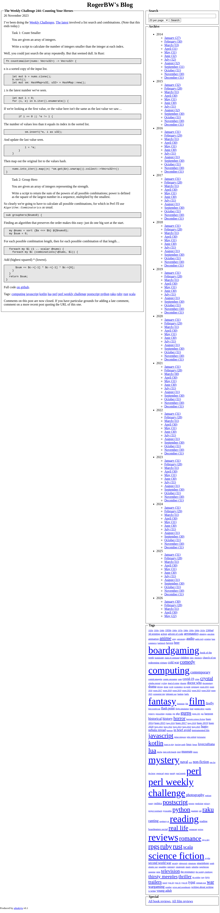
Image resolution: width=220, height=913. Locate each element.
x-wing (152, 890)
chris (192, 658)
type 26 (171, 883)
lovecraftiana (206, 744)
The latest (62, 22)
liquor (194, 744)
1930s (156, 630)
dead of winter (173, 683)
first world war (154, 709)
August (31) (172, 157)
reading (184, 818)
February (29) (173, 135)
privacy (207, 803)
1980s (185, 630)
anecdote (211, 634)
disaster (183, 683)
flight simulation (182, 709)
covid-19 (188, 679)
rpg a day (205, 840)
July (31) (170, 106)
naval (184, 762)
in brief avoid (182, 730)
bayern (169, 642)
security (175, 863)
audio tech (199, 639)
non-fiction (201, 762)
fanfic (186, 694)
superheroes (204, 867)
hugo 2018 (191, 723)
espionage (195, 687)
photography (195, 795)
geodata (168, 714)
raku (113, 308)
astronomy (181, 639)
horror (179, 718)
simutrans (192, 863)
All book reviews (159, 901)
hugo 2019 (202, 722)
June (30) (170, 103)
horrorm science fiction (195, 719)
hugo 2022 (168, 727)
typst (191, 882)
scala (132, 308)
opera (167, 773)
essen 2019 (176, 690)
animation (153, 638)
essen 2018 (167, 690)
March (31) (171, 92)
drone (166, 687)
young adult (164, 890)
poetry (151, 803)
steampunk (180, 867)
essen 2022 (186, 690)
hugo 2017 (181, 722)
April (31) (170, 48)
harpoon (209, 713)
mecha (159, 752)
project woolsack (155, 811)
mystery (163, 759)
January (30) (172, 601)
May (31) (170, 52)
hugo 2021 (158, 727)
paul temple (181, 773)
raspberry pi (164, 821)
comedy (187, 661)
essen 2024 (206, 690)
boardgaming (173, 650)
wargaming (156, 887)
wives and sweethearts (181, 887)
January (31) (172, 131)
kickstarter (201, 737)
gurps (186, 712)
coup (180, 679)
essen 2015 (204, 687)
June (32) (170, 56)
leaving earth (180, 744)
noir (190, 762)
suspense (152, 872)
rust (125, 308)
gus (202, 714)
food (191, 709)
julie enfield (191, 737)
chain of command (172, 658)
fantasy (162, 701)
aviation (207, 639)
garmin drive (199, 709)
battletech (161, 643)
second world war (159, 863)
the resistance (188, 871)
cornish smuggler (155, 679)
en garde (187, 687)
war (210, 881)
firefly (210, 703)
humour (170, 730)
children (184, 657)
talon (158, 872)
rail (200, 811)
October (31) (172, 70)
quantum (194, 811)
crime (197, 679)
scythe (207, 858)
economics (178, 687)
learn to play (169, 744)
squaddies (162, 867)
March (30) (171, 374)
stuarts (188, 867)
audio (190, 639)
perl (54, 308)
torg (203, 877)
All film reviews (182, 901)
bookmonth (159, 658)
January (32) (172, 85)
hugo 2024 (186, 727)
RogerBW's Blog (110, 4)
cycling (164, 683)
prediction (199, 803)
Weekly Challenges (42, 22)
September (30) (174, 113)
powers (191, 803)
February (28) (173, 88)
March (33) (171, 45)
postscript (93, 308)
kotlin (43, 308)
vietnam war (201, 883)
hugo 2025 (196, 727)
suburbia (194, 867)
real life (178, 827)
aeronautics (191, 633)
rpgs (153, 846)
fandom (180, 694)
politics (158, 803)
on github (23, 301)
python (104, 308)
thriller (184, 876)
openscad (160, 773)
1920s (150, 630)
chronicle (198, 658)
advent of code (175, 633)
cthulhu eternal (154, 683)
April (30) (170, 95)
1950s (168, 630)
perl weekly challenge (72, 308)
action (164, 633)
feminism (181, 704)
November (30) (174, 74)
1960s (174, 630)
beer (177, 642)
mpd (179, 752)
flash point (168, 708)
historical (155, 719)
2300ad (209, 630)
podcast (208, 795)
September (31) (174, 66)
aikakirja (203, 634)
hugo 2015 (159, 722)
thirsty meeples (163, 876)
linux (189, 744)
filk (186, 704)
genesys (151, 714)
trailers (155, 881)
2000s (197, 630)
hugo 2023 (177, 727)
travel (165, 883)
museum (186, 751)
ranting (153, 821)
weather (168, 887)
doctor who (194, 683)
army (174, 639)
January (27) (172, 38)
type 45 (184, 883)
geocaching (160, 714)
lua (50, 308)
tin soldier (196, 877)
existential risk (159, 694)
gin (173, 714)
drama (152, 686)
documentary (208, 683)
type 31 (178, 883)
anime (165, 638)
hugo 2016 (170, 723)
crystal (206, 678)
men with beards (169, 752)
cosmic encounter (170, 679)
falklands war (171, 694)
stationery (171, 867)
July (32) (170, 59)
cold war (173, 662)
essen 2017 (157, 690)
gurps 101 (196, 714)
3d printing (154, 633)
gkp (178, 713)
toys (207, 877)
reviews (163, 837)
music (195, 752)
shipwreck (183, 863)
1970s (180, 630)
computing (18, 308)
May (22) (170, 616)
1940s (162, 630)
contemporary (200, 672)
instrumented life (200, 730)
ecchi (171, 687)
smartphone (203, 863)
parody (172, 773)
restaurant (193, 829)
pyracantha (167, 811)
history (168, 719)
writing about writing (202, 887)
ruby (119, 308)
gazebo (208, 709)
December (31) (174, 77)
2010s (202, 630)
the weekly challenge (204, 872)
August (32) (172, 63)
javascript (32, 308)
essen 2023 (196, 690)
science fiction (176, 855)
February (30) (173, 41)
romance (190, 838)
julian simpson (180, 737)
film (197, 701)
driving (160, 687)
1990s (191, 630)
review (200, 829)
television (170, 871)
